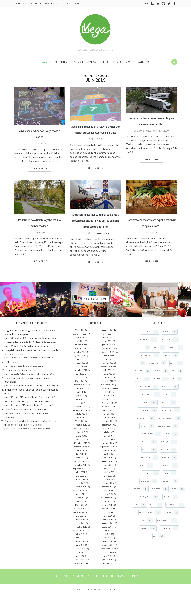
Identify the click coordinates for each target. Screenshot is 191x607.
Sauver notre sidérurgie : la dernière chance (28, 413)
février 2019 (80, 451)
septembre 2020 (80, 422)
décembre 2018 (80, 455)
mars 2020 (108, 429)
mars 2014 (80, 531)
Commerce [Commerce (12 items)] (143, 382)
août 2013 (107, 542)
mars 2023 (80, 375)
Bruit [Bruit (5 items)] (159, 359)
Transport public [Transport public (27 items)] (167, 532)
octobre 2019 (108, 437)
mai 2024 (107, 349)
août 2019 (107, 440)
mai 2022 (108, 385)
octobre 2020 (108, 418)
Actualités (61, 61)
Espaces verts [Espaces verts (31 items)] (146, 430)
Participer (143, 61)
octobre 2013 (108, 538)
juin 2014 (108, 524)
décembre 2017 (108, 473)
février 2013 (108, 553)
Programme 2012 (46, 385)
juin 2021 (80, 407)
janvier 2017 (80, 495)
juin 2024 (80, 349)
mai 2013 (80, 549)
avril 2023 (107, 371)
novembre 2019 (80, 437)
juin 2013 (108, 546)
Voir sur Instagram (95, 310)
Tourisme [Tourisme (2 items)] (172, 524)
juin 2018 (80, 466)
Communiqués (49, 350)
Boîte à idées (11, 373)
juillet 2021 (107, 404)
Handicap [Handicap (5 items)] (147, 438)
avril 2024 (80, 353)
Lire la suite (39, 168)
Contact (77, 4)
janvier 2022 (107, 393)
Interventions (44, 440)
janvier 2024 (107, 356)
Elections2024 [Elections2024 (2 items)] (151, 406)
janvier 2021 (80, 415)
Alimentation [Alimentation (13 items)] (148, 351)
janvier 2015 (107, 517)
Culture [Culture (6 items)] (143, 390)
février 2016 (108, 506)
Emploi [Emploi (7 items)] (170, 406)
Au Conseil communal (85, 61)
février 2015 (80, 517)
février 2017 (108, 491)
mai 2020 (80, 429)
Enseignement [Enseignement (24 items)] (148, 422)
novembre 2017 (80, 477)
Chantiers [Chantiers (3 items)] (171, 367)
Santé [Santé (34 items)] (178, 500)
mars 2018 (80, 469)
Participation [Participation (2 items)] (149, 469)
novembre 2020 (80, 418)
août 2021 (80, 404)
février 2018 (108, 469)
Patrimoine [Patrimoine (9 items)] (169, 469)
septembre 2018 (107, 458)
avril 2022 (80, 389)
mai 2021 (108, 407)
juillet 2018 (107, 462)
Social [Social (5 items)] (140, 516)
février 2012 (80, 571)
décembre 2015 (108, 509)
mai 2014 (80, 527)
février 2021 (108, 411)
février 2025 (80, 342)
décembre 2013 (108, 535)
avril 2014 (108, 527)
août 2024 (107, 345)
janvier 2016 (80, 509)
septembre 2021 (108, 400)
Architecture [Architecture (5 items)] (170, 351)
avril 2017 (108, 487)
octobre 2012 (80, 560)
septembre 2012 (108, 560)
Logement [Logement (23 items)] (149, 453)
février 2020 (80, 433)
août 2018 (79, 462)
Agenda (64, 4)
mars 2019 (108, 447)
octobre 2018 (80, 458)
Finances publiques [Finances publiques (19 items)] (170, 430)
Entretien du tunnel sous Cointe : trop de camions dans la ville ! (151, 124)
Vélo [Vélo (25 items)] (159, 548)
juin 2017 (108, 484)
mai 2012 (80, 568)
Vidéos (105, 61)
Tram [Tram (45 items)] (147, 532)
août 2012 (80, 564)
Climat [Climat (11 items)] (176, 375)
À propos (20, 4)
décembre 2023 (80, 360)
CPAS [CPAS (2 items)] (177, 382)
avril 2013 (108, 549)
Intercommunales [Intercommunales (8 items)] (151, 445)
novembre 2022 (80, 382)
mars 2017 (80, 491)
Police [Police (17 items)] (146, 477)
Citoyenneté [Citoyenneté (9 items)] (157, 375)
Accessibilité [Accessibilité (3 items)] (149, 343)
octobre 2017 (108, 477)
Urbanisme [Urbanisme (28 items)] (148, 540)
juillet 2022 (108, 382)
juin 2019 (108, 444)
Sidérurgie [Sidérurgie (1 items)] (170, 508)
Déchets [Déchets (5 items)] (161, 390)
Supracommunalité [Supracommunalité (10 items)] (150, 524)
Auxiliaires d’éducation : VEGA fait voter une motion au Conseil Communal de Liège (95, 132)
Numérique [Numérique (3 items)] (168, 461)
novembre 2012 (108, 557)
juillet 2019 (80, 444)
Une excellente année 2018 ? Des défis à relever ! (30, 354)
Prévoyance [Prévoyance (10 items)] (150, 485)
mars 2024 (108, 353)
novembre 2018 (108, 455)
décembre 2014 (80, 520)
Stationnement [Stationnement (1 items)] (175, 516)
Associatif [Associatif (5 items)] (142, 359)
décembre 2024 (108, 342)
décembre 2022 (108, 378)
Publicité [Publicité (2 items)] (141, 500)
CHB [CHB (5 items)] (140, 375)
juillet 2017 (80, 484)
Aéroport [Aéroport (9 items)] (170, 343)
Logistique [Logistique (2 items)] (169, 453)
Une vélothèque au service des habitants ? (27, 421)
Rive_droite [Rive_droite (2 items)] (160, 500)
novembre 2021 (108, 396)
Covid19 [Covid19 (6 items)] (161, 382)
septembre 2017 (80, 480)
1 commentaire (103, 245)
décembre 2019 (108, 433)
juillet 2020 (80, 425)
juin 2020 (108, 425)
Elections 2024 (121, 61)
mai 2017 (80, 487)
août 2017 (108, 480)
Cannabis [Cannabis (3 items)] (176, 359)
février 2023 (107, 375)
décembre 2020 (108, 415)
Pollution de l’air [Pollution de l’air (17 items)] (167, 477)
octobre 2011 (108, 575)
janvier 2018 (79, 473)
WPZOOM (113, 601)
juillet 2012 (107, 564)
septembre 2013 (80, 542)
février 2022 (80, 393)
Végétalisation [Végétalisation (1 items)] (169, 540)
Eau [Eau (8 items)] (177, 390)
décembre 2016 (108, 495)
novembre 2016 (80, 498)
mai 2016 (80, 506)
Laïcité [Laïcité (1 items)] (171, 445)
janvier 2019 (107, 451)
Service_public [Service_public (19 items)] (149, 508)
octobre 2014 (108, 520)
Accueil (46, 61)
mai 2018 (108, 466)
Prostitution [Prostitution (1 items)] (148, 493)
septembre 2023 (108, 364)
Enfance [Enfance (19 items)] (168, 414)
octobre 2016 (108, 498)
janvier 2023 (80, 378)
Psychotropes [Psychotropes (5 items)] (169, 493)
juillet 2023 (80, 367)
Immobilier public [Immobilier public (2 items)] (168, 438)
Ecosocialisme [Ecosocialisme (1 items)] (149, 398)
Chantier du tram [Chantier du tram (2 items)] (149, 367)
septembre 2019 (80, 440)
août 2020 (107, 422)
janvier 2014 (80, 535)
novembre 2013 (80, 538)
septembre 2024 (80, 345)
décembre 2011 (80, 575)
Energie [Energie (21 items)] (150, 414)
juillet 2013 (80, 546)
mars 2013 (80, 553)
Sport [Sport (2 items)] (156, 516)
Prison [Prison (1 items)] (169, 485)
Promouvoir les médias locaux (20, 381)
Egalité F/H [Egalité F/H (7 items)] (170, 398)
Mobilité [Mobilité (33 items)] (149, 461)
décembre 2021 (80, 396)
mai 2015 (80, 513)
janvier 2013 (80, 557)
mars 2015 (107, 513)
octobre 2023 (80, 364)
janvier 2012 (107, 571)
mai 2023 (80, 371)
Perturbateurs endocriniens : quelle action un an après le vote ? (151, 231)
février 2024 (80, 356)
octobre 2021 (80, 400)
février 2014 (108, 531)
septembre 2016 (80, 502)
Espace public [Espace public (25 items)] (170, 422)
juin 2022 (80, 385)
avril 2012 (108, 568)
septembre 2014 (80, 524)
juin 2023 (108, 367)
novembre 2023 (108, 360)
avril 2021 (80, 411)
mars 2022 (108, 389)
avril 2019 (80, 447)
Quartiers (50, 4)
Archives (35, 4)
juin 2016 (108, 502)
